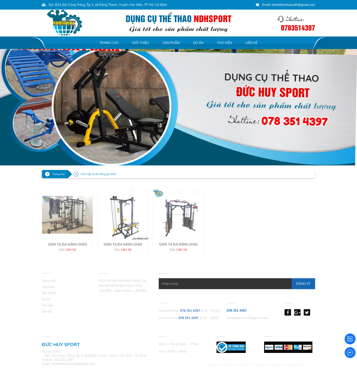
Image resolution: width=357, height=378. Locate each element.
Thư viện (224, 43)
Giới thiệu (140, 43)
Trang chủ (108, 43)
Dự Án (198, 43)
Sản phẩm (171, 43)
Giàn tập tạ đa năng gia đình (98, 174)
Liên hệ (251, 43)
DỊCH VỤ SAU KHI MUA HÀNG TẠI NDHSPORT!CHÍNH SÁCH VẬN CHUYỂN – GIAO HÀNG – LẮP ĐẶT (123, 286)
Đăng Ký (303, 284)
